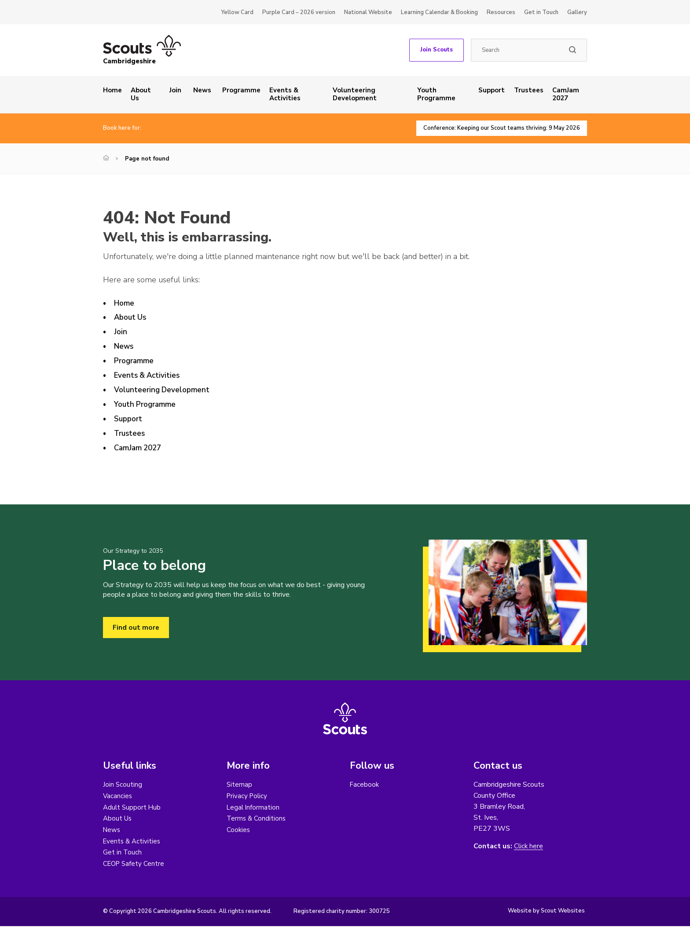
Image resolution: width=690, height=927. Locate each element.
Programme (241, 90)
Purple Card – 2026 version (298, 12)
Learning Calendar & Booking (439, 12)
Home (112, 90)
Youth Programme (436, 94)
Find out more (136, 627)
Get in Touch (541, 12)
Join (175, 90)
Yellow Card (237, 12)
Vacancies (118, 796)
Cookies (239, 830)
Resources (501, 12)
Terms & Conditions (257, 819)
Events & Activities (285, 94)
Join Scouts (436, 50)
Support (491, 90)
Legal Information (254, 807)
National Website (368, 12)
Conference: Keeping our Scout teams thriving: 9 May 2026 (496, 128)
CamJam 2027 (565, 94)
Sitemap (240, 784)
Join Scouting (123, 784)
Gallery (577, 12)
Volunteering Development (355, 94)
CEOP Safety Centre (135, 864)
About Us (141, 94)
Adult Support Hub (132, 807)
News (202, 90)
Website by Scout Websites (546, 912)
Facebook (365, 784)
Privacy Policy (248, 796)
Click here (529, 846)
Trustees (528, 90)
